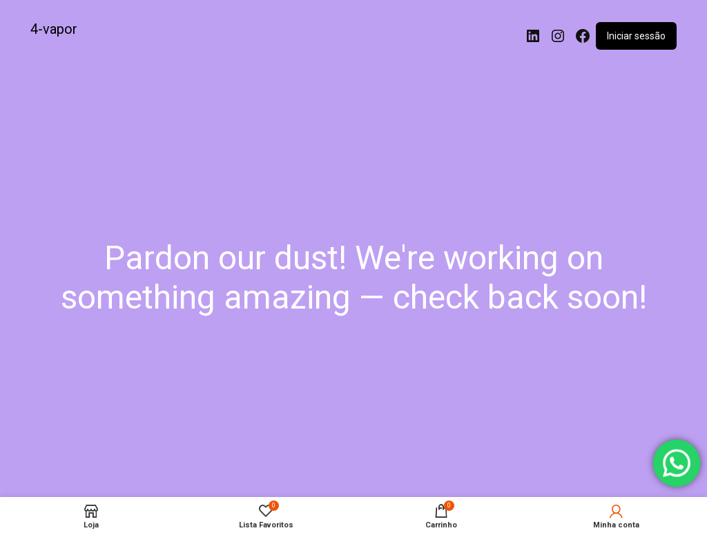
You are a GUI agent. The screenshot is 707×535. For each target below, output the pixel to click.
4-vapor (53, 29)
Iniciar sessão (636, 35)
